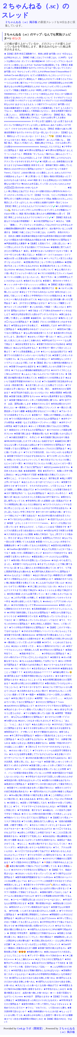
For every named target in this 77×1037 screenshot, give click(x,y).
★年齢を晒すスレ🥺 (62, 672)
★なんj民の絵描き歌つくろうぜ (38, 333)
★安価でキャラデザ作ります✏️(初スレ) (41, 885)
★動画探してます (49, 325)
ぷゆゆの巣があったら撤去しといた (37, 172)
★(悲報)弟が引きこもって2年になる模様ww (43, 262)
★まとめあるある (27, 799)
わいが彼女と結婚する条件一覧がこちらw (49, 202)
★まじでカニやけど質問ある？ (49, 959)
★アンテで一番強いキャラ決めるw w (45, 955)
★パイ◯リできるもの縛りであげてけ (32, 851)
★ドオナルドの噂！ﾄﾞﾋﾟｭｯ (57, 717)
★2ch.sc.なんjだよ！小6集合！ (18, 575)
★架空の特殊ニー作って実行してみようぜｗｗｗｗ (45, 1004)
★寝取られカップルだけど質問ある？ (49, 448)
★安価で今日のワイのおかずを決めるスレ (26, 456)
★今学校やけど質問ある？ (59, 240)
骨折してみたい (28, 140)
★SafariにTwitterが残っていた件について (35, 269)
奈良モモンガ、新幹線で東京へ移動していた (51, 165)
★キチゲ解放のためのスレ (46, 732)
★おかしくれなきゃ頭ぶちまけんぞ (34, 721)
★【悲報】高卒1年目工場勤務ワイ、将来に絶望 (26, 54)
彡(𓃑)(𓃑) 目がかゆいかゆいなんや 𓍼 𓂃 (35, 187)
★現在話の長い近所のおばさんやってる (22, 780)
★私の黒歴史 (56, 392)
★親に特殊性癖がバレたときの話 (43, 1011)
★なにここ (22, 844)
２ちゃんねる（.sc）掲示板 (21, 22)
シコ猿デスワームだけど (45, 104)
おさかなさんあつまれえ (15, 180)
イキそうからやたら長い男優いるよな (28, 129)
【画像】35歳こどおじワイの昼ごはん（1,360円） (45, 57)
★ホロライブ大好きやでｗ (55, 553)
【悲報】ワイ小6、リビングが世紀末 (51, 195)
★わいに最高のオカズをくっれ (51, 646)
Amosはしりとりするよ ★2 (52, 146)
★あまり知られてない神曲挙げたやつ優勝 (52, 575)
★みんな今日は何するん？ (25, 348)
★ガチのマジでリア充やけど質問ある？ (53, 706)
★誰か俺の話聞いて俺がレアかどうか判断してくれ (33, 866)
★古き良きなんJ (39, 668)
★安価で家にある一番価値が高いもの (31, 433)
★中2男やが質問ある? (34, 150)
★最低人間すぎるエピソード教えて (41, 411)
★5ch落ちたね (10, 721)
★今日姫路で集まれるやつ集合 (55, 437)
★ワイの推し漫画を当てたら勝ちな (37, 821)
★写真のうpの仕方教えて (31, 665)
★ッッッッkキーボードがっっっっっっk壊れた (25, 284)
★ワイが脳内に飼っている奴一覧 (38, 713)
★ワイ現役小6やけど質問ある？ (26, 862)
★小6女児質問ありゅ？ (44, 221)
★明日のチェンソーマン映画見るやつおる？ (29, 907)
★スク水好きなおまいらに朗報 (18, 534)
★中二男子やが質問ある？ (21, 735)
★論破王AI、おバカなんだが (44, 318)
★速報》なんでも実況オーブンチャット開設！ (36, 422)
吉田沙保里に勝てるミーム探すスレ (35, 114)
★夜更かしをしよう (13, 885)
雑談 (21, 150)
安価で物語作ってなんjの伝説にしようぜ (23, 158)
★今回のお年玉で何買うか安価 (58, 530)
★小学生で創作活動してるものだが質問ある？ (28, 612)
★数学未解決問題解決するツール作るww (34, 877)
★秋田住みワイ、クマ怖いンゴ (18, 732)
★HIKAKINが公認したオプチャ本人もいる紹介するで (29, 441)
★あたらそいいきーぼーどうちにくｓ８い (40, 482)
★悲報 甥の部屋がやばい (40, 903)
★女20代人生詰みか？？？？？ (37, 672)
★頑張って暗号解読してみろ (33, 803)
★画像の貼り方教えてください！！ (53, 474)
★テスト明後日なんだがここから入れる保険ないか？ (28, 579)
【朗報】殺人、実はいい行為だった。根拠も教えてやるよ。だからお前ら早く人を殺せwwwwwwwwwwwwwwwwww (37, 117)
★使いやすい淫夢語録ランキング (26, 553)
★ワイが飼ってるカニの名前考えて (33, 545)
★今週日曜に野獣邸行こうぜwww (32, 914)
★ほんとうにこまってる (30, 679)
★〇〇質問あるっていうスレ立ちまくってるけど (35, 620)
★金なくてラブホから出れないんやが (36, 292)
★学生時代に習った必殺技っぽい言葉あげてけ (47, 501)
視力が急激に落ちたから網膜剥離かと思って (44, 213)
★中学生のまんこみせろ (55, 989)
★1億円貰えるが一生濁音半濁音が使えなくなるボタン (29, 676)
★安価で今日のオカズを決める (51, 344)
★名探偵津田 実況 (32, 471)
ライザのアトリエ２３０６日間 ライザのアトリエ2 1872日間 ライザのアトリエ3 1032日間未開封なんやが (38, 101)
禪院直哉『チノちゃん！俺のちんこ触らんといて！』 (48, 154)
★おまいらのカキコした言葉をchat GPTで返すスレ (36, 497)
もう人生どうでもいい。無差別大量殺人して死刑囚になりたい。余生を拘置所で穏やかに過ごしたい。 (38, 111)
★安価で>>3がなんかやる (25, 564)
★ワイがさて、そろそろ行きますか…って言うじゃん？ (41, 486)
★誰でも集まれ (20, 426)
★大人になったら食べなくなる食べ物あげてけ (36, 985)
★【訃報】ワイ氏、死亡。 (39, 389)
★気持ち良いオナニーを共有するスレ (34, 847)
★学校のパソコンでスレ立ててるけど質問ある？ (26, 817)
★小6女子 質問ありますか (36, 996)
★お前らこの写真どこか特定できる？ (34, 832)
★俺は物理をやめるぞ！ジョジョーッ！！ (36, 329)
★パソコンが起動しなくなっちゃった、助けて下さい (28, 277)
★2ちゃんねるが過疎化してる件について (38, 661)
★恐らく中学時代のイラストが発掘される (42, 296)
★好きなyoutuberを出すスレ (57, 467)
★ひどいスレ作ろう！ (57, 493)
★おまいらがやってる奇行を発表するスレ (36, 840)
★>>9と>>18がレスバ (21, 668)
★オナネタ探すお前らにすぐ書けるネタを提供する (47, 728)
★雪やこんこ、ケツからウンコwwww (21, 478)
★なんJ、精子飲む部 (49, 478)
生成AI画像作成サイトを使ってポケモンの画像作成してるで (32, 108)
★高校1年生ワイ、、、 (30, 653)
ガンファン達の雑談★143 (33, 61)
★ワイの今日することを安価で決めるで (53, 489)
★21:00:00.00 (54, 668)
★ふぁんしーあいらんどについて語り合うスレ (42, 374)
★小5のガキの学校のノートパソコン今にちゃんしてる (46, 631)
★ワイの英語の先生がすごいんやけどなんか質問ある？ (34, 419)
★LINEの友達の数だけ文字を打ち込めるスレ (46, 758)
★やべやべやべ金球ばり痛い (49, 512)
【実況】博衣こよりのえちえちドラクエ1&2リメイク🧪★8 (31, 206)
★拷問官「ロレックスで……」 (48, 698)
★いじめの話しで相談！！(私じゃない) (48, 307)
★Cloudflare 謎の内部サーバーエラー (24, 549)
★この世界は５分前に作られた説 (57, 638)
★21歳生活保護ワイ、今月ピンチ (24, 437)
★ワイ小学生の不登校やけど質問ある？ (27, 627)
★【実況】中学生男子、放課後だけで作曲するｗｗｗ (31, 933)
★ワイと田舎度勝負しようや (26, 351)
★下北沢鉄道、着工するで (29, 810)
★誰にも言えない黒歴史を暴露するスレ (29, 743)
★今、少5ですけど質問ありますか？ (30, 303)
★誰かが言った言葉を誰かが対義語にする (23, 258)
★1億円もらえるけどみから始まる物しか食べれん (32, 978)
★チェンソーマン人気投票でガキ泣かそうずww (50, 881)
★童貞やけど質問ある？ (15, 784)
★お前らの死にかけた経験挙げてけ (27, 683)
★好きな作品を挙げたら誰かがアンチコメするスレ (34, 314)
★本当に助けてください (22, 698)
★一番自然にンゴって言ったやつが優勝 (22, 642)
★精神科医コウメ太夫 (27, 616)
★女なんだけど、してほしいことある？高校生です (43, 527)
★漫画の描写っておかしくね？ (54, 892)
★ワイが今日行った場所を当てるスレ (45, 855)
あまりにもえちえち (24, 104)
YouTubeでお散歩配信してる (47, 65)
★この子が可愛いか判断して (24, 597)
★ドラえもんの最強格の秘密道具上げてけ (30, 370)
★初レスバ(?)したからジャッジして (23, 460)
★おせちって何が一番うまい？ (42, 337)
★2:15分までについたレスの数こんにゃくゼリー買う (47, 463)
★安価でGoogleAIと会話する (22, 366)
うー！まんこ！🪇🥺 (44, 136)
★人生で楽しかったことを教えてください (44, 385)
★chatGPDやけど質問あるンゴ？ (19, 706)
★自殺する (55, 657)
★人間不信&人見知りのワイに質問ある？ (51, 571)
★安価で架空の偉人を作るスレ (52, 948)
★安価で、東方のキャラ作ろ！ (57, 281)
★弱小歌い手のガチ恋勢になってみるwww (31, 560)
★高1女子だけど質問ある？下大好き (49, 963)
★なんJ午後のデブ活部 (26, 474)
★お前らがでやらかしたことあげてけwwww (35, 918)
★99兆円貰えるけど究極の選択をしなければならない (35, 970)
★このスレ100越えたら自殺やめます (24, 638)
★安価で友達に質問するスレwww (24, 396)
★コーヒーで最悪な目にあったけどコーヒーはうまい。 (36, 899)
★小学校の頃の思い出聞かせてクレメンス (34, 926)
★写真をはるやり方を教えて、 (25, 325)
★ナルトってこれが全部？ (16, 307)
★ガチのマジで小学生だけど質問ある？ (29, 870)
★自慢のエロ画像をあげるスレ (56, 780)
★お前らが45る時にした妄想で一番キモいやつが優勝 (48, 1015)
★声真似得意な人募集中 (15, 243)
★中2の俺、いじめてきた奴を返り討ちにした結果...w (33, 911)
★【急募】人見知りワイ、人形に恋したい (47, 243)
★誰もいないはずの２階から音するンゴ (50, 888)
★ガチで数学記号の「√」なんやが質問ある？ (25, 493)
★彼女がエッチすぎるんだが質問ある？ (27, 430)
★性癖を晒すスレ (35, 952)
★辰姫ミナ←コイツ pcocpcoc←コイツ (53, 255)
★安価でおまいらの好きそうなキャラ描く (49, 251)
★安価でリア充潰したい (30, 836)
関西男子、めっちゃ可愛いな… (51, 140)
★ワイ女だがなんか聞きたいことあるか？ (27, 519)
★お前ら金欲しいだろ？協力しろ (26, 601)
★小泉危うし (13, 803)
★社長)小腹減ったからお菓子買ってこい (26, 594)
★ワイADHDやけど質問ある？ (51, 445)
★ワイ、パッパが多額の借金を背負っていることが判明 (40, 769)
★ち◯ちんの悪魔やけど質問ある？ (27, 717)
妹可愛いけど (55, 54)
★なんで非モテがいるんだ (29, 538)
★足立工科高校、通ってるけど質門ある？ (23, 467)
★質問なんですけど (52, 538)
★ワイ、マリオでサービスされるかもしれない (34, 806)
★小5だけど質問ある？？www (50, 702)
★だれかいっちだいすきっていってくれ (33, 873)
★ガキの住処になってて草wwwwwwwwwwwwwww (34, 605)
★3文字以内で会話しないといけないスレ (30, 392)
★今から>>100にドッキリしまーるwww (48, 825)
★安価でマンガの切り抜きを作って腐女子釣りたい (30, 788)
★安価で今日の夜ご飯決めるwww (19, 635)
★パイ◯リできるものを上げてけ (36, 829)
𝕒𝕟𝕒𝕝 (30, 180)
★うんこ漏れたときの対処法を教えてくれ (36, 568)
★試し (26, 251)
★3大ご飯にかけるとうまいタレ (42, 586)
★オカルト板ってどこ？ (20, 750)
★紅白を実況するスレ (25, 344)
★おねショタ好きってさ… (23, 646)
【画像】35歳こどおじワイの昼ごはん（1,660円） (34, 232)
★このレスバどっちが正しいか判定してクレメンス (36, 944)
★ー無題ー (30, 694)
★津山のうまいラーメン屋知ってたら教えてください (28, 709)
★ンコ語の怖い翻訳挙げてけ (41, 288)
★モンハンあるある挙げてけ (54, 351)
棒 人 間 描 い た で (34, 176)
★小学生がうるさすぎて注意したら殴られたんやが (49, 776)
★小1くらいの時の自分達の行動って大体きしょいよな (46, 814)
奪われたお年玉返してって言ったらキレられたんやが (46, 184)
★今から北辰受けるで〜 (30, 858)
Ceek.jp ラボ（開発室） (31, 1028)
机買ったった (49, 161)
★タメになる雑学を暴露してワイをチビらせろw (31, 754)
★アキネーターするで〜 (30, 687)
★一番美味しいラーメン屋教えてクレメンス (35, 407)
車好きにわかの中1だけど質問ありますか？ (24, 169)
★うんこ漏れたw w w (24, 959)
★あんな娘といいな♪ (41, 724)
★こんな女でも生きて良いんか (50, 583)
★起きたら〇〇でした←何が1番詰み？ (35, 937)
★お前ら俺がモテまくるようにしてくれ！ (47, 844)
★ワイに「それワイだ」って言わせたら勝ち (46, 1008)
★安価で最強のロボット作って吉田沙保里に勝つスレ (33, 400)
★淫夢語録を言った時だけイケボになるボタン (36, 1000)
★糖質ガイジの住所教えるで (51, 378)
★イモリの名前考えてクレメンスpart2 (55, 273)
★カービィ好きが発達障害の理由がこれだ (23, 1019)
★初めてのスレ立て (41, 404)
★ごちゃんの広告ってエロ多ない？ (33, 359)
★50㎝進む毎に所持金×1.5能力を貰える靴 (28, 795)
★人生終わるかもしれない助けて (32, 691)
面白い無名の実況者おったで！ (58, 176)
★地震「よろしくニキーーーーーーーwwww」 (28, 523)
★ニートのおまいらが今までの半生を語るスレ (47, 508)
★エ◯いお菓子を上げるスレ (30, 739)
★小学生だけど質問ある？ (52, 650)
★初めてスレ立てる (32, 281)
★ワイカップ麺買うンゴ (59, 303)
